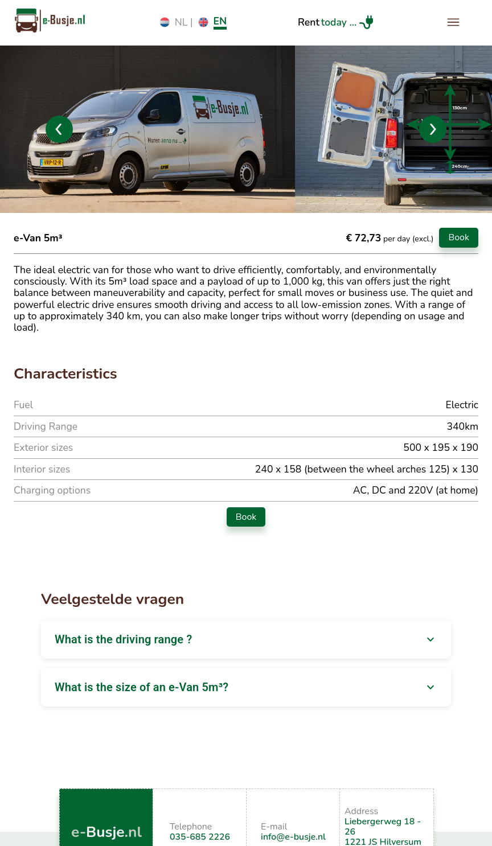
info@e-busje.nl (293, 837)
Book (458, 237)
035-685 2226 (200, 837)
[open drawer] (453, 22)
